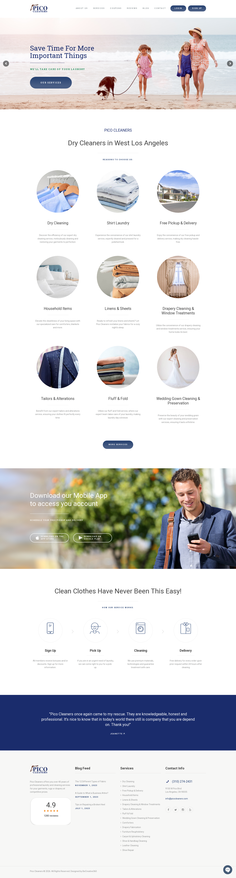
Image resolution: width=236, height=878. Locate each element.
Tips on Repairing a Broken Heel (90, 804)
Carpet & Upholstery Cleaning (136, 836)
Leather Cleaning (130, 845)
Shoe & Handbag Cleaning (134, 841)
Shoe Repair (128, 850)
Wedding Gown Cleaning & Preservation (178, 400)
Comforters (128, 823)
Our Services (50, 82)
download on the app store (52, 537)
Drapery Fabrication (131, 827)
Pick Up (95, 650)
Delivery (186, 650)
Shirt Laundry (118, 223)
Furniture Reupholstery (133, 832)
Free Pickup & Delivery (178, 223)
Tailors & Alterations (58, 398)
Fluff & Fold (118, 398)
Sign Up (50, 650)
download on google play (92, 537)
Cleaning (140, 650)
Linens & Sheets (118, 308)
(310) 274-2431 (182, 781)
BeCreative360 (90, 871)
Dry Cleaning (57, 223)
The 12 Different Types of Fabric (90, 781)
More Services (118, 444)
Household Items (58, 308)
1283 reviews (51, 815)
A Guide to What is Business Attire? (91, 793)
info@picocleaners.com (176, 798)
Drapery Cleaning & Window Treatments (178, 310)
